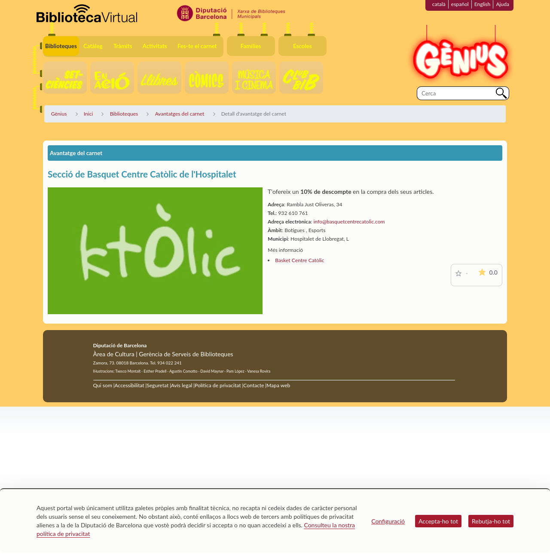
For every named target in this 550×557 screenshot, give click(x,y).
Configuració (388, 521)
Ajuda (502, 4)
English (482, 4)
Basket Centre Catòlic (299, 260)
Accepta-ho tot (438, 521)
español (460, 4)
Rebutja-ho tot (491, 521)
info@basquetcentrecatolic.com (349, 221)
